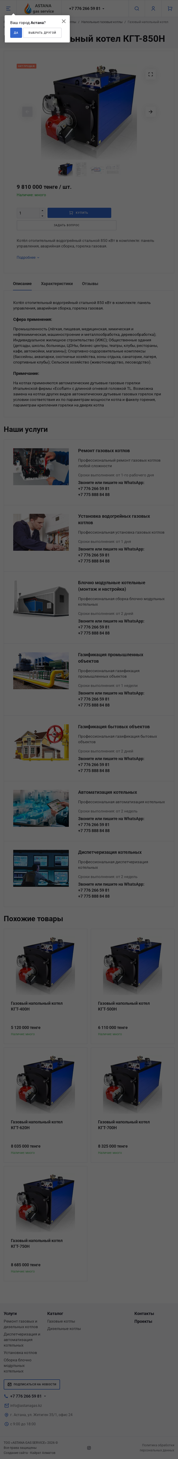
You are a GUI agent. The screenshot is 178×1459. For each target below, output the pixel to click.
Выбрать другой (42, 32)
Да (16, 32)
